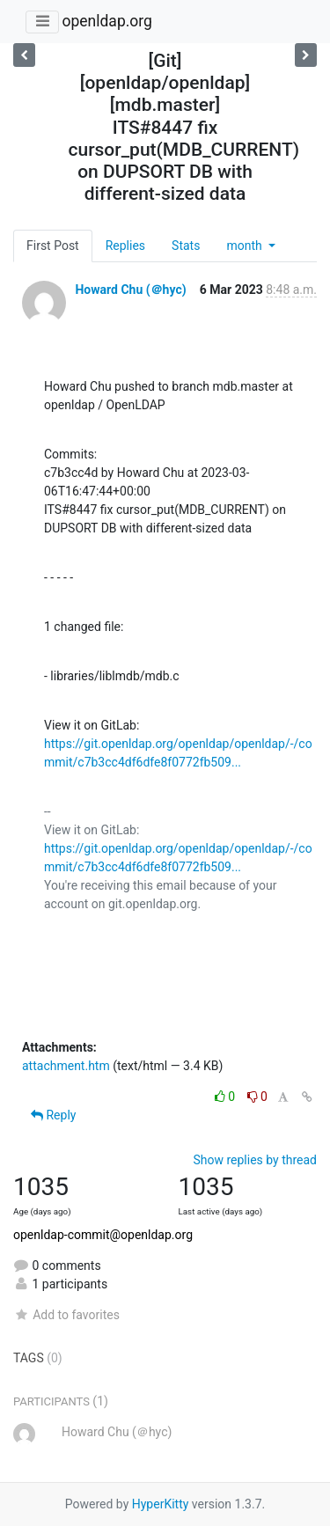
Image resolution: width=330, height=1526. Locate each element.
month (245, 245)
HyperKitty (160, 1504)
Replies (125, 245)
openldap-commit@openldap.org (103, 1235)
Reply (53, 1115)
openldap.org (106, 21)
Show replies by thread (255, 1160)
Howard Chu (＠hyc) (130, 289)
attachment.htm (66, 1066)
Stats (186, 245)
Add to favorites (66, 1315)
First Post (52, 245)
